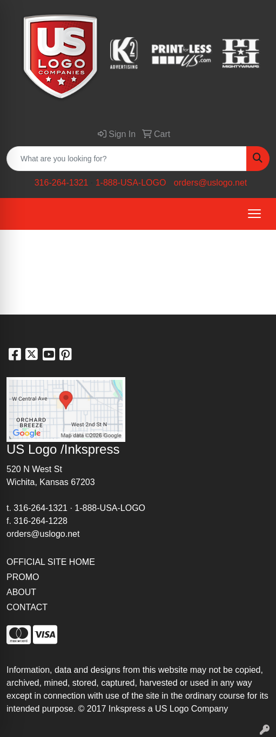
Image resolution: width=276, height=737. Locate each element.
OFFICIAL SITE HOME (50, 562)
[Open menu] (254, 213)
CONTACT (27, 607)
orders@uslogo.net (210, 182)
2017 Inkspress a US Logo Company (157, 708)
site (152, 695)
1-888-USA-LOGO (131, 182)
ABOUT (21, 592)
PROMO (22, 577)
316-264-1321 (62, 182)
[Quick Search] (126, 158)
